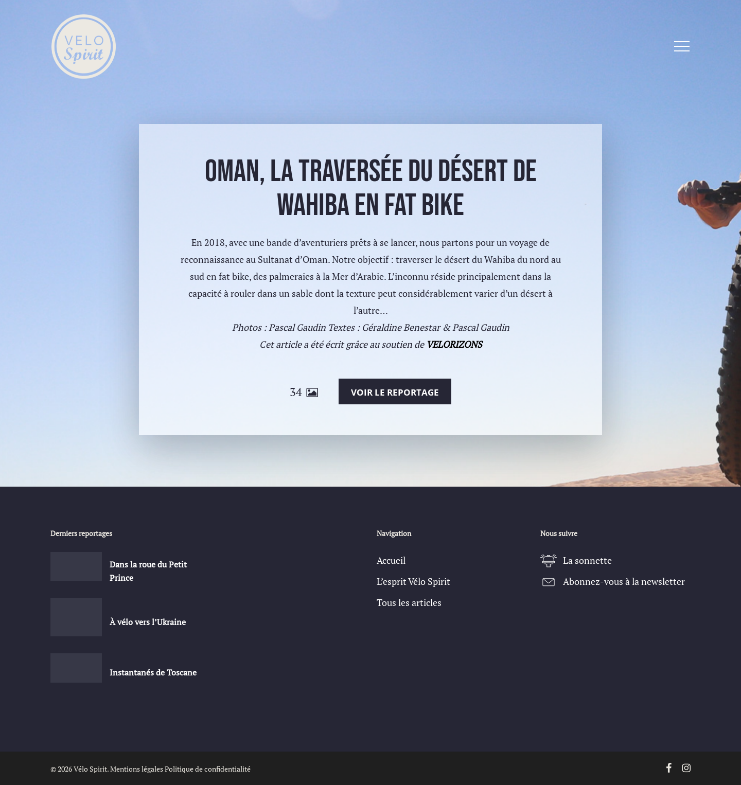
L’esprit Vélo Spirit (413, 581)
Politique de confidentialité (208, 769)
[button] (682, 46)
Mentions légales (136, 769)
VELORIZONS (454, 344)
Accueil (391, 560)
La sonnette (587, 560)
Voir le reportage (395, 392)
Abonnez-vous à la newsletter (624, 581)
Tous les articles (409, 602)
